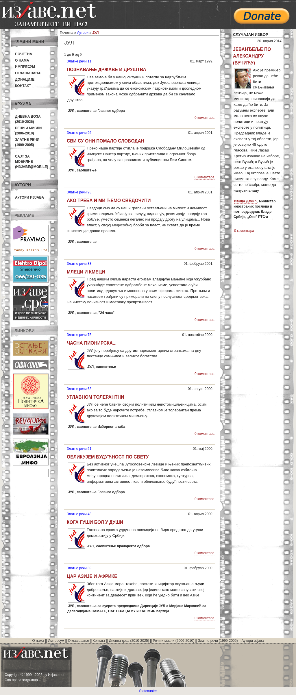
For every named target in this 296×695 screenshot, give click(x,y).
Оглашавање (28, 73)
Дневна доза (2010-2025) (129, 641)
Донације (24, 79)
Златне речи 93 (79, 192)
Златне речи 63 (79, 389)
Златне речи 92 (79, 133)
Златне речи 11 (79, 61)
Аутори (82, 33)
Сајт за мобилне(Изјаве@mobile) (31, 161)
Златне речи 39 (79, 568)
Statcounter (148, 691)
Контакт (23, 86)
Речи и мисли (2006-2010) (173, 641)
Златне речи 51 (79, 449)
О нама (22, 60)
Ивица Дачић (245, 201)
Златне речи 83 (79, 264)
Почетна (23, 54)
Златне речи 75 (79, 335)
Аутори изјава (29, 197)
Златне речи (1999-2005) (218, 641)
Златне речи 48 (79, 514)
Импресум (25, 67)
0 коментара (204, 118)
